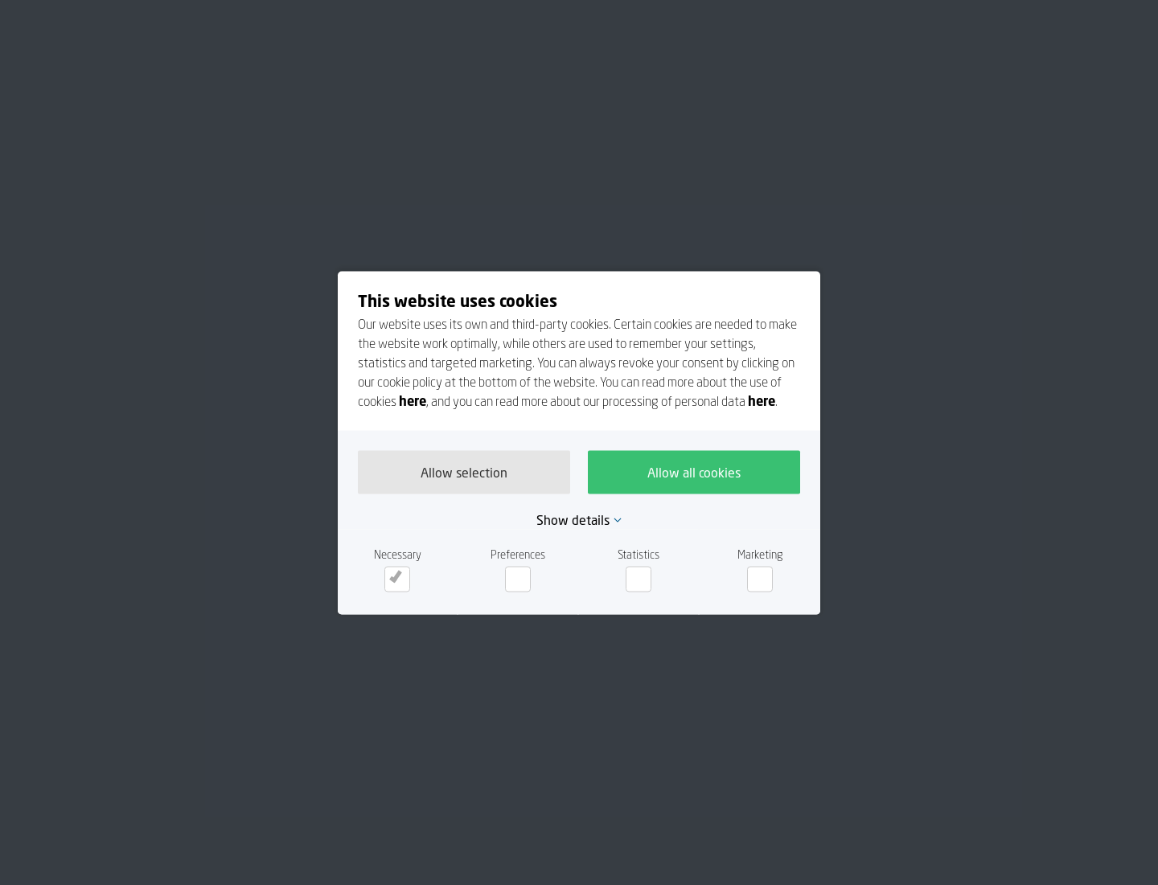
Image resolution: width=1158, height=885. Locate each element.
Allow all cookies (694, 472)
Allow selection (464, 472)
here (412, 400)
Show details (573, 519)
